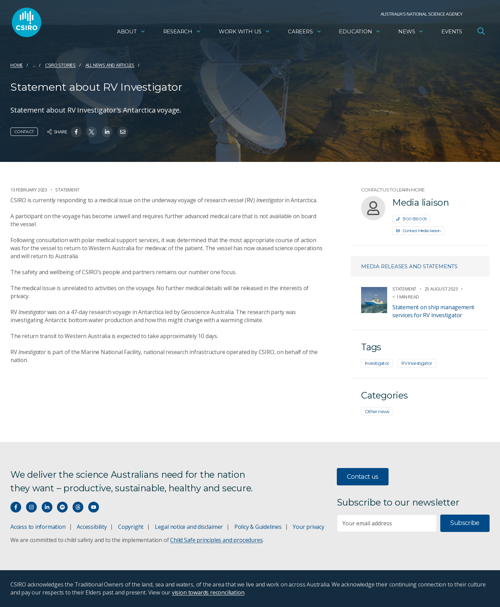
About (131, 33)
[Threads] (78, 507)
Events (451, 33)
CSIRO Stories (60, 65)
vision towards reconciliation (208, 592)
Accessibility (92, 527)
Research (182, 33)
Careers (305, 33)
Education (360, 33)
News (411, 33)
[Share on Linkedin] (107, 131)
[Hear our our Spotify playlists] (62, 507)
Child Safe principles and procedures (216, 540)
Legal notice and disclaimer (189, 527)
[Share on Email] (122, 131)
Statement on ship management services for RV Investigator (433, 311)
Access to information (38, 527)
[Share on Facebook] (76, 131)
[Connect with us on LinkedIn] (47, 507)
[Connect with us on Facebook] (15, 507)
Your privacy (308, 527)
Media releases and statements (409, 266)
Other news (377, 411)
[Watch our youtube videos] (93, 507)
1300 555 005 (411, 218)
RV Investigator (416, 363)
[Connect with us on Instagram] (31, 507)
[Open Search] (481, 32)
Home (16, 65)
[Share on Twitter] (91, 131)
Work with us (244, 33)
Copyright (130, 527)
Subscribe (464, 523)
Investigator (377, 363)
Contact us (362, 477)
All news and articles (110, 65)
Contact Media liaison (418, 230)
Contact (24, 131)
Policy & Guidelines (258, 527)
